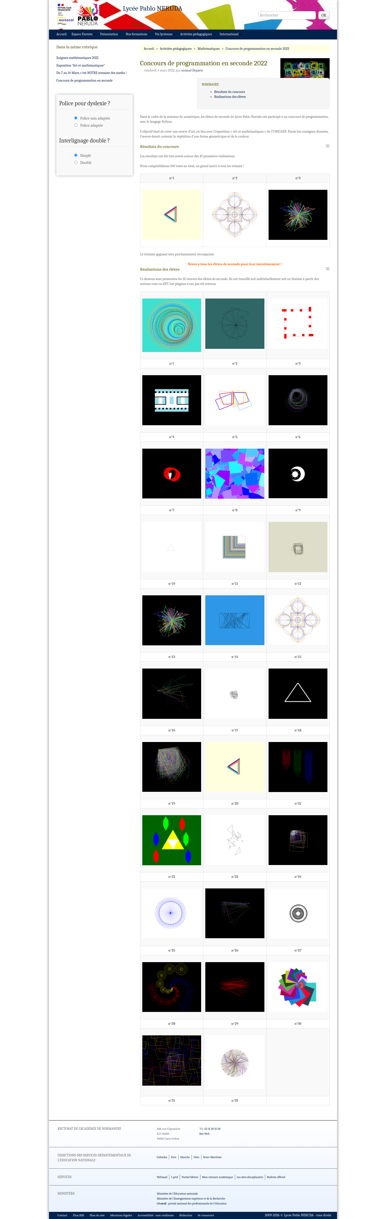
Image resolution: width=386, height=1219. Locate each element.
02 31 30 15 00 (212, 1129)
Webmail (162, 1177)
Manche (185, 1157)
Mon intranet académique (217, 1177)
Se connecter (206, 1215)
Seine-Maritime (212, 1157)
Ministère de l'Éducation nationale (177, 1193)
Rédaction (185, 1215)
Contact (62, 1215)
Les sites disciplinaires (250, 1177)
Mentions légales (121, 1215)
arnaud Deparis (192, 70)
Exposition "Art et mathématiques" (80, 65)
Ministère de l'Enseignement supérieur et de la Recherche (191, 1198)
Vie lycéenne (165, 34)
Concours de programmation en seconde (84, 80)
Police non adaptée (95, 118)
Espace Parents (83, 34)
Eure (174, 1157)
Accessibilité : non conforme (156, 1215)
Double (86, 162)
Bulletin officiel (276, 1177)
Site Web (204, 1133)
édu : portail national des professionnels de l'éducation (191, 1203)
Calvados (162, 1157)
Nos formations (138, 34)
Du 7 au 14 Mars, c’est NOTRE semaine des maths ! (91, 73)
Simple (85, 155)
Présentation (110, 34)
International (230, 34)
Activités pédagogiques (197, 34)
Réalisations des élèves (230, 97)
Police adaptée (91, 125)
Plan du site (97, 1215)
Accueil (61, 34)
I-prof (174, 1177)
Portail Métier (190, 1177)
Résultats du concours (229, 92)
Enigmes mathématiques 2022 (77, 58)
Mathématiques (208, 49)
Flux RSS (78, 1215)
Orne (196, 1157)
